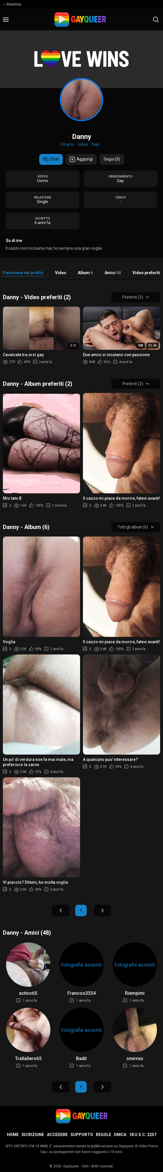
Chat (51, 159)
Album (85, 272)
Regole (103, 1134)
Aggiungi (81, 159)
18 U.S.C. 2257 (142, 1134)
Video (60, 272)
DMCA (120, 1134)
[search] (155, 19)
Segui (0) (112, 159)
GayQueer (71, 1166)
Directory (12, 4)
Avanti (103, 911)
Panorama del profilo (23, 272)
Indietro (61, 911)
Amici (113, 272)
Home (13, 1134)
